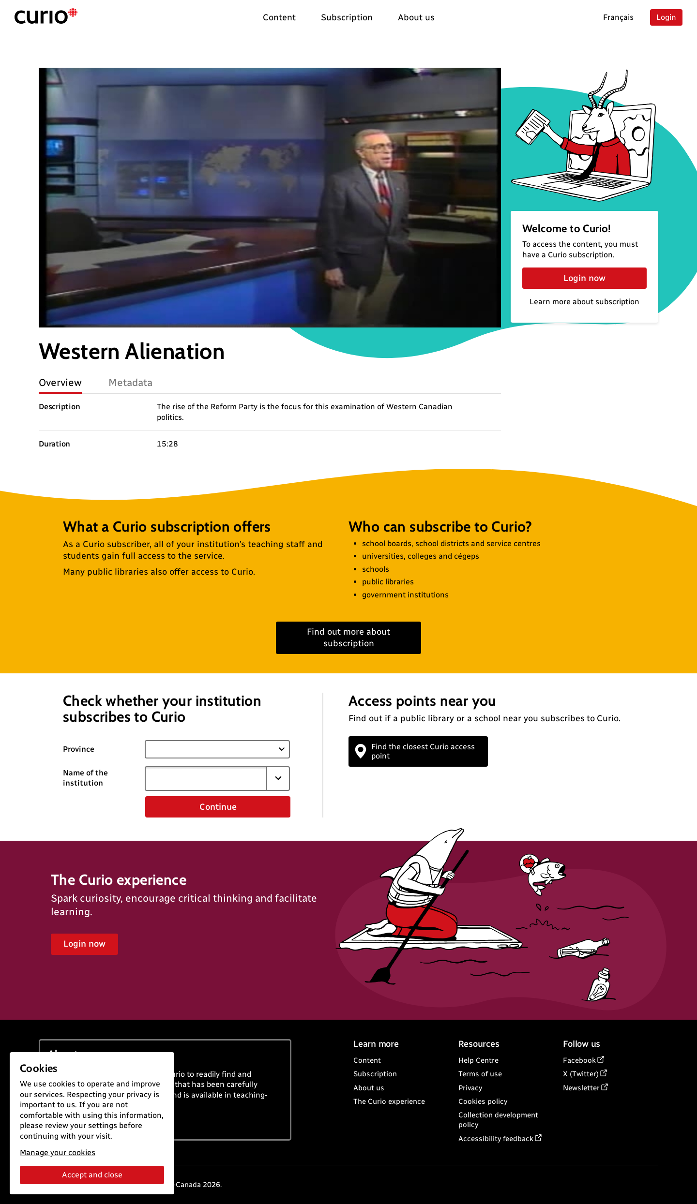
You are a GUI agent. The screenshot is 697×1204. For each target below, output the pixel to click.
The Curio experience (389, 1101)
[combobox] (206, 778)
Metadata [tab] (130, 382)
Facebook (579, 1060)
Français (618, 17)
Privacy (470, 1088)
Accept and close (92, 1174)
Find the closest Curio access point (415, 751)
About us (368, 1088)
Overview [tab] (60, 382)
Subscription (375, 1074)
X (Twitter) (581, 1074)
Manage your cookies (57, 1152)
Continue (218, 807)
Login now (584, 278)
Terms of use (480, 1074)
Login (666, 17)
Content (367, 1060)
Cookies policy (482, 1101)
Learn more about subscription (584, 301)
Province (78, 749)
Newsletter (581, 1088)
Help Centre (478, 1060)
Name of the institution (85, 778)
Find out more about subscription (348, 637)
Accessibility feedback (495, 1138)
